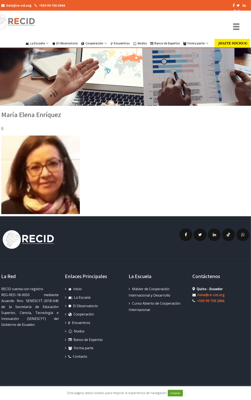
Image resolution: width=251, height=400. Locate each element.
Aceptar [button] (175, 393)
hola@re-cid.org (211, 295)
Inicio (75, 289)
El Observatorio (65, 43)
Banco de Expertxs (165, 43)
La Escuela (37, 43)
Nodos (140, 43)
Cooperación (94, 43)
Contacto (77, 356)
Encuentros (120, 43)
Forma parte (196, 43)
